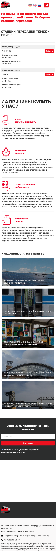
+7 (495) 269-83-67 (11, 540)
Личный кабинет (46, 5)
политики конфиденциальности (20, 451)
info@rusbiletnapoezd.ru (14, 536)
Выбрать (49, 51)
